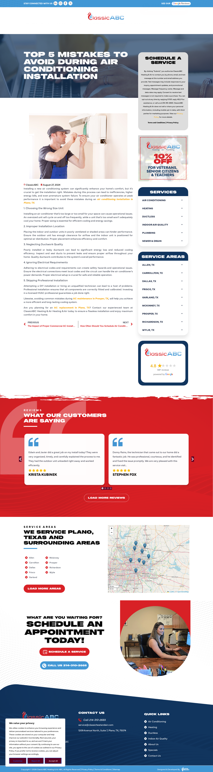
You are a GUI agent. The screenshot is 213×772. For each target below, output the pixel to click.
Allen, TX (163, 264)
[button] (130, 560)
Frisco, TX (163, 289)
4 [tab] (110, 485)
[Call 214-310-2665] (80, 720)
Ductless (77, 29)
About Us (39, 29)
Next (184, 459)
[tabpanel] (68, 459)
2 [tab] (105, 485)
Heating (62, 29)
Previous (29, 459)
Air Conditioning (163, 200)
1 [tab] (103, 485)
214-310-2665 (168, 12)
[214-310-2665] (146, 12)
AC (51, 29)
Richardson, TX (163, 321)
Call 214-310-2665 (94, 720)
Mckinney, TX (163, 305)
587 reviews (163, 369)
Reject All (36, 760)
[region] (35, 743)
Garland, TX (163, 297)
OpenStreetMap (183, 592)
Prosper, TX (163, 313)
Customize (17, 760)
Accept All (53, 760)
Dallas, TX (163, 281)
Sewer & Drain (141, 29)
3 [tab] (107, 485)
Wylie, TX (163, 329)
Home (26, 29)
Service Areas (162, 29)
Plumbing (121, 29)
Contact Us (181, 29)
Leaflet (170, 592)
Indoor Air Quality (99, 29)
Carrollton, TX (163, 272)
